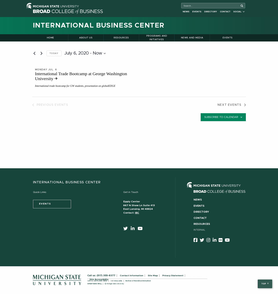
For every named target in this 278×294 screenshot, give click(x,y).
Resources (121, 38)
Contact (225, 12)
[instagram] (209, 240)
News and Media (192, 38)
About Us (85, 38)
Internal (199, 230)
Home (50, 38)
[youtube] (141, 229)
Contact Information (131, 275)
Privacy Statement (172, 275)
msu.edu (118, 281)
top (264, 284)
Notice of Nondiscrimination (138, 281)
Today (54, 53)
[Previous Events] (34, 53)
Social (239, 12)
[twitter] (126, 229)
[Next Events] (41, 53)
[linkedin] (134, 229)
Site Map (153, 275)
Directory (210, 12)
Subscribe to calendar (221, 117)
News (186, 12)
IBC (137, 213)
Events (196, 12)
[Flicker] (222, 240)
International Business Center (99, 25)
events (45, 204)
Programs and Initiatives (156, 38)
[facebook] (197, 240)
